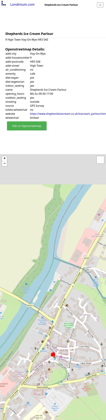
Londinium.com (18, 4)
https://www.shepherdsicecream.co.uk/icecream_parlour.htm (68, 114)
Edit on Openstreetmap (26, 126)
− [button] (4, 163)
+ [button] (4, 158)
